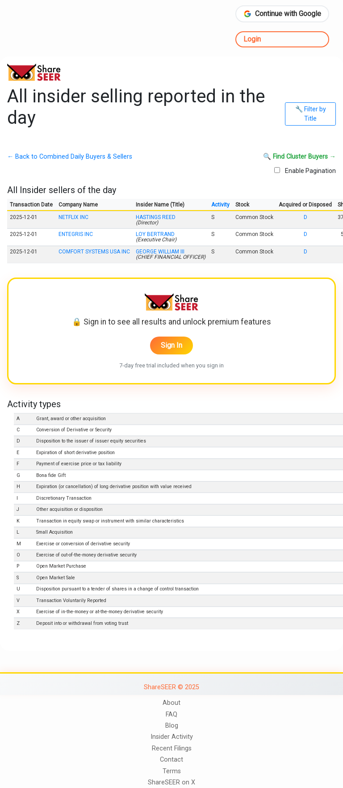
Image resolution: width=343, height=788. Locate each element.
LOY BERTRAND (155, 234)
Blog (171, 725)
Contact (171, 759)
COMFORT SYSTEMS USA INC (94, 252)
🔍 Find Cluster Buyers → (299, 157)
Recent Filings (172, 748)
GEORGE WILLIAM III (160, 252)
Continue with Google (282, 13)
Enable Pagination (305, 170)
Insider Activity (172, 737)
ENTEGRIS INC (76, 234)
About (171, 703)
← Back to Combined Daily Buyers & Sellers (69, 157)
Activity (220, 205)
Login (252, 39)
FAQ (171, 714)
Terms (172, 771)
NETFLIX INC (73, 217)
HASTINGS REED (156, 217)
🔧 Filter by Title (310, 113)
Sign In (171, 345)
